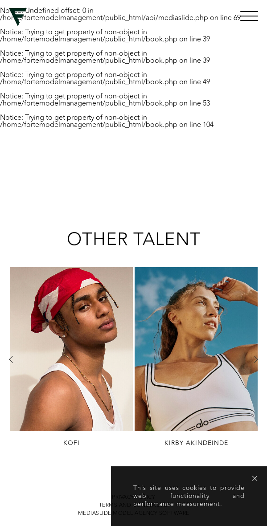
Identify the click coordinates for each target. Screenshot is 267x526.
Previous (11, 359)
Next (256, 359)
